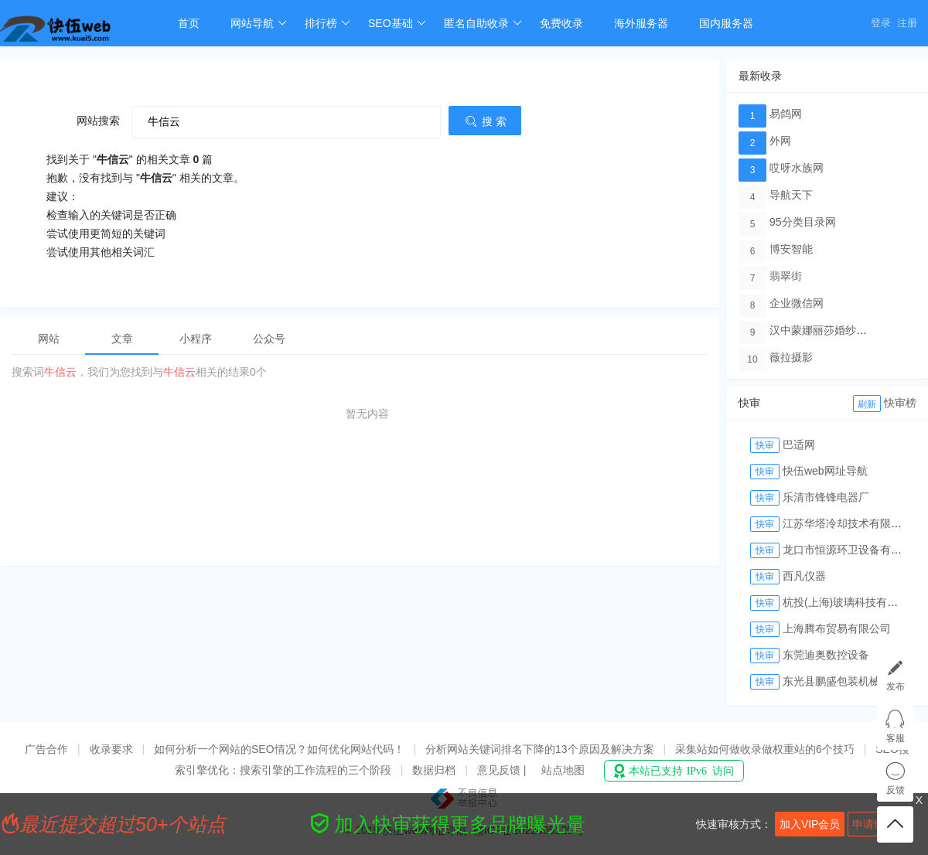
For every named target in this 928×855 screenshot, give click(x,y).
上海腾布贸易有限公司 (837, 628)
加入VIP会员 (810, 824)
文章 (122, 338)
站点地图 (563, 770)
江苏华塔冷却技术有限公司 (848, 523)
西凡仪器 (804, 576)
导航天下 (791, 195)
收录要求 (111, 749)
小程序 (195, 338)
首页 (189, 23)
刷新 (867, 404)
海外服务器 (641, 23)
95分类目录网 (802, 222)
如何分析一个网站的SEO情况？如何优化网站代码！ (279, 749)
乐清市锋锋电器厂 (826, 497)
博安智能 (791, 249)
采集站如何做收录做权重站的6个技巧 (765, 749)
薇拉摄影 (791, 357)
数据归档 (433, 770)
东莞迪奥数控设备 (826, 655)
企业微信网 (796, 303)
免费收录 (561, 23)
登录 (881, 23)
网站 (49, 338)
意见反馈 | (503, 770)
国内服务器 (726, 23)
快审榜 (900, 403)
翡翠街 (785, 276)
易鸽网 (785, 113)
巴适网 (799, 444)
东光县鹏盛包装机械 (831, 681)
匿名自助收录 (483, 23)
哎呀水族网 (796, 168)
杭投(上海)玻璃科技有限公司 (851, 602)
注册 (907, 23)
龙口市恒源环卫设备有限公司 (853, 549)
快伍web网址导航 (825, 471)
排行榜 (327, 23)
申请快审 (874, 824)
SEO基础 (397, 23)
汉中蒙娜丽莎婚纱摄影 (823, 330)
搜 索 (485, 121)
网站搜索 (98, 120)
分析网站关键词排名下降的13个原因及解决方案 (539, 749)
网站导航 (258, 23)
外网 (780, 141)
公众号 (269, 338)
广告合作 (46, 749)
